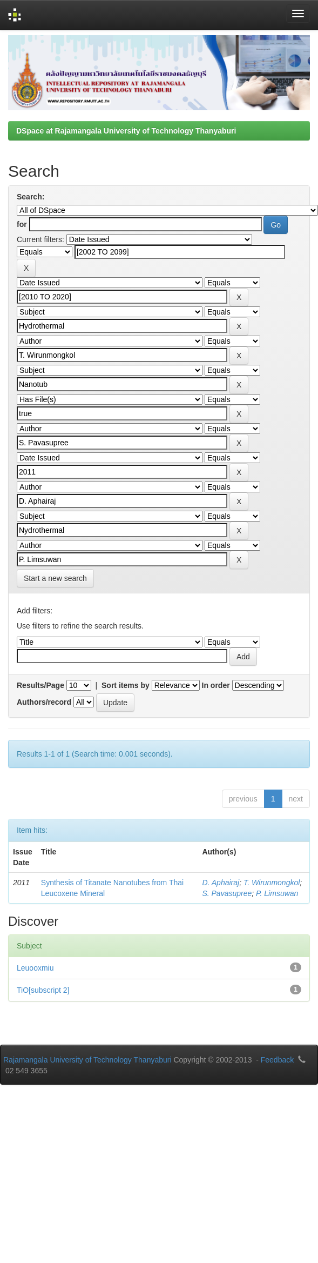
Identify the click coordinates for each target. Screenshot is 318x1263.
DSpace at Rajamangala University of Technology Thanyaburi (126, 130)
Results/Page (40, 685)
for (22, 224)
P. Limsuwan (277, 893)
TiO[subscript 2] (43, 990)
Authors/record (44, 702)
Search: (30, 196)
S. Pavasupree (227, 893)
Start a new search (55, 578)
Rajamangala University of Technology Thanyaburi (87, 1059)
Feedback (277, 1059)
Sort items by (126, 685)
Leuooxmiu (35, 968)
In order (216, 685)
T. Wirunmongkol (271, 882)
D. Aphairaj (220, 882)
